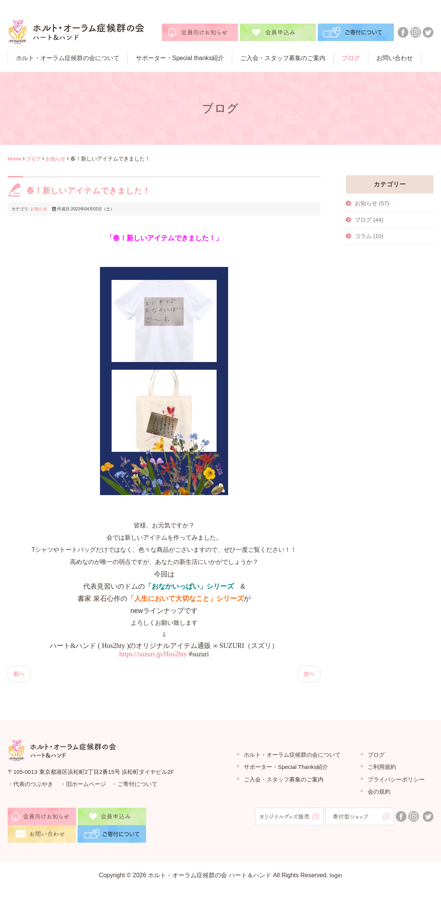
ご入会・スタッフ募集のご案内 (284, 780)
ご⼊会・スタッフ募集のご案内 (282, 58)
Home (15, 159)
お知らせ (58, 159)
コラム (364, 236)
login (336, 876)
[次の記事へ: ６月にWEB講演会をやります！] (308, 674)
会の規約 (379, 792)
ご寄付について (137, 784)
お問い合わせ (394, 58)
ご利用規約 (382, 768)
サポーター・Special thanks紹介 (180, 58)
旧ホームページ (86, 784)
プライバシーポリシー (396, 780)
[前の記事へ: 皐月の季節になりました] (19, 674)
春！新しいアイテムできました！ (91, 190)
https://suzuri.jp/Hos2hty (153, 654)
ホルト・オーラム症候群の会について (67, 58)
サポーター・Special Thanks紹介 (286, 768)
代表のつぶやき (33, 784)
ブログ (351, 58)
